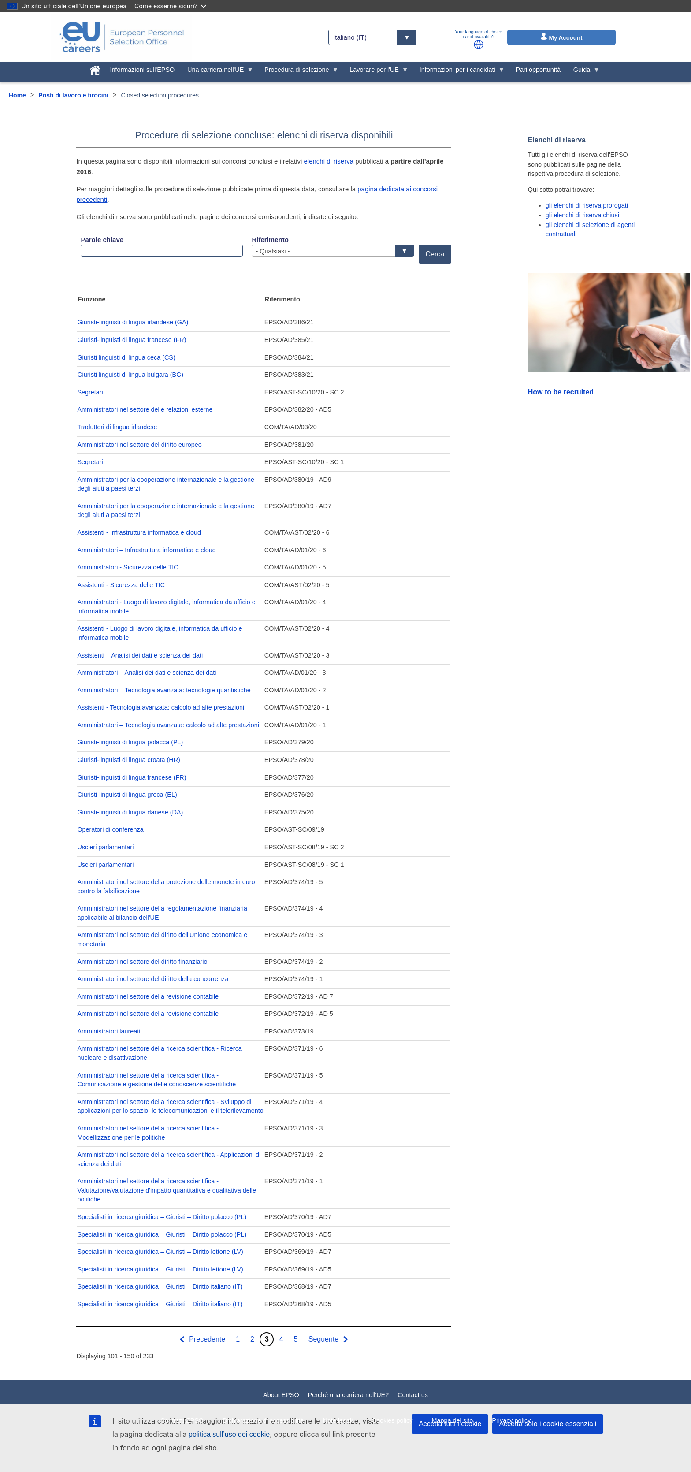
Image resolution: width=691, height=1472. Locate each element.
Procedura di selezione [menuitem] (298, 72)
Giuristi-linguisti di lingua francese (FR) (131, 339)
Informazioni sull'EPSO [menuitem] (142, 69)
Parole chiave (102, 239)
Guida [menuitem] (583, 72)
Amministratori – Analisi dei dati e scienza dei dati (146, 672)
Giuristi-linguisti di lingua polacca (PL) (130, 742)
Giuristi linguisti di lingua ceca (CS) (126, 357)
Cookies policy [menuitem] (392, 1420)
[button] (478, 44)
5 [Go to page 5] (296, 1339)
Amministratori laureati (108, 1031)
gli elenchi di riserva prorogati (587, 205)
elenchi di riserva (328, 161)
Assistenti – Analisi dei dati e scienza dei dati (140, 655)
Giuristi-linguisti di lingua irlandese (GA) (132, 322)
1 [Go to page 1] (238, 1339)
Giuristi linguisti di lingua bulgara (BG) (130, 374)
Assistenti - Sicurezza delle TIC (121, 584)
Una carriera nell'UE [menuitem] (217, 72)
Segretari (90, 392)
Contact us (413, 1394)
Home (17, 95)
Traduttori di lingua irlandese (117, 427)
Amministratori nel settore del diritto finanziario (142, 961)
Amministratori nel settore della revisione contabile (148, 996)
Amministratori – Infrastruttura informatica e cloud (146, 550)
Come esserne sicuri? (170, 6)
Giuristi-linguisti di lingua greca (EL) (127, 794)
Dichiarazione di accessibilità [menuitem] (263, 1420)
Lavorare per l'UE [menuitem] (376, 72)
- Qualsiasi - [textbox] (330, 251)
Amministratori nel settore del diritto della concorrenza (152, 978)
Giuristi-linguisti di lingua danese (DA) (130, 812)
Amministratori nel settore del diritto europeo (139, 444)
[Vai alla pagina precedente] (202, 1339)
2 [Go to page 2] (252, 1339)
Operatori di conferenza (110, 829)
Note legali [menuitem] (338, 1420)
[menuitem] (95, 69)
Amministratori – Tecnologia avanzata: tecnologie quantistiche (163, 690)
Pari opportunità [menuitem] (538, 69)
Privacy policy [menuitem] (511, 1420)
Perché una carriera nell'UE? (348, 1394)
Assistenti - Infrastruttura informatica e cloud (139, 532)
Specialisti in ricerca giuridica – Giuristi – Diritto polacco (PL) (161, 1216)
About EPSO (281, 1394)
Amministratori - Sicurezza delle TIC (127, 567)
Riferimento (270, 239)
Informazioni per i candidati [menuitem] (459, 72)
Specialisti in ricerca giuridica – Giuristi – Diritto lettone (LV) (160, 1251)
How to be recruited (561, 392)
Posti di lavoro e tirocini (73, 95)
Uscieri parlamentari (105, 847)
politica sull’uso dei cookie (229, 1434)
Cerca (435, 254)
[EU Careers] (121, 37)
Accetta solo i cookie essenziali (547, 1423)
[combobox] (333, 251)
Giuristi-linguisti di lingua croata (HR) (128, 759)
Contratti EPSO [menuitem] (182, 1420)
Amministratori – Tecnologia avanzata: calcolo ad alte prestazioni (168, 725)
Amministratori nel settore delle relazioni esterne (144, 409)
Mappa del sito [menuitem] (452, 1420)
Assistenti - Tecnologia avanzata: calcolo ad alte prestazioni (160, 707)
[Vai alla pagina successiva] (329, 1339)
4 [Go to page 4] (281, 1339)
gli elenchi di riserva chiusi (582, 215)
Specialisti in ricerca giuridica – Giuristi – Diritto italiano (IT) (159, 1286)
